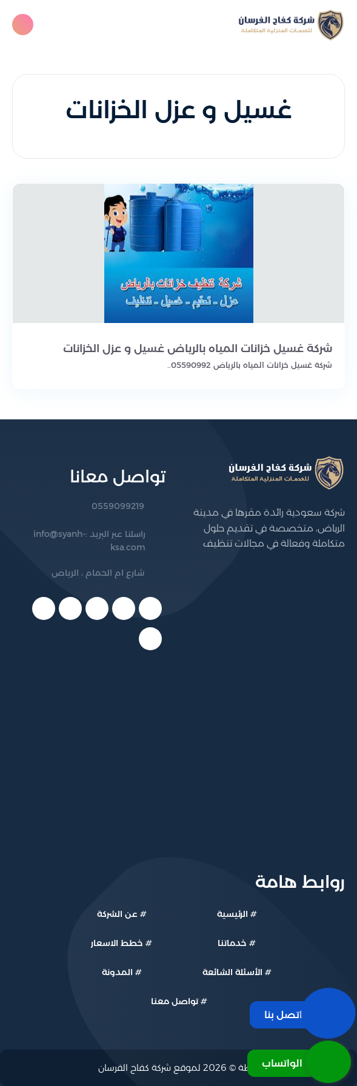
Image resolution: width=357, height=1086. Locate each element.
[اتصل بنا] (300, 1013)
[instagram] (150, 638)
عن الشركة (117, 913)
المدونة (117, 972)
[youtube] (96, 608)
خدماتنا (232, 943)
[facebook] (150, 608)
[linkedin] (70, 608)
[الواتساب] (299, 1062)
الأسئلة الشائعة (232, 972)
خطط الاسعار (117, 943)
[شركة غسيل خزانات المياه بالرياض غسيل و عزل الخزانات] (178, 348)
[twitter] (123, 608)
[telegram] (43, 608)
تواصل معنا (174, 1001)
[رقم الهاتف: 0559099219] (88, 507)
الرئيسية (232, 913)
